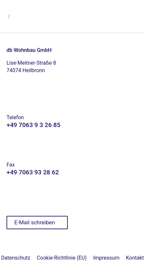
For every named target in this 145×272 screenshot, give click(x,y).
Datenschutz (15, 258)
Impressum (106, 258)
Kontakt (135, 258)
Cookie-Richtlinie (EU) (62, 258)
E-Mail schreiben (34, 222)
